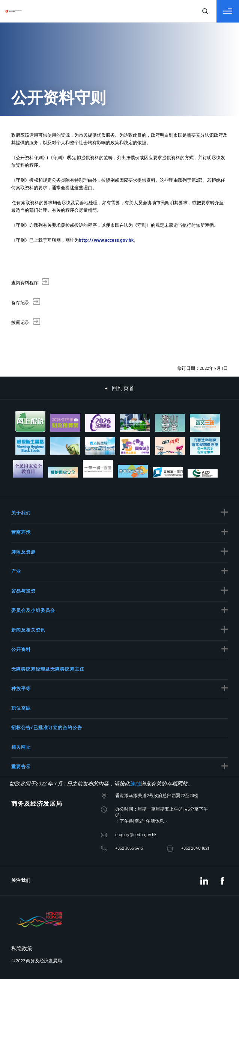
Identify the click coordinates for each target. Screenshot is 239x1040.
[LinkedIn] (204, 801)
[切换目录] (227, 11)
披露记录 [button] (20, 322)
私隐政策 (21, 868)
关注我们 (21, 800)
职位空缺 (21, 628)
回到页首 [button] (123, 388)
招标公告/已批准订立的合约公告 (46, 647)
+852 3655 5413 (129, 768)
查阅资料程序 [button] (24, 282)
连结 (135, 704)
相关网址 (21, 667)
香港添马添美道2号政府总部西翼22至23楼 (156, 715)
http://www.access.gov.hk (106, 240)
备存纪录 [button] (20, 302)
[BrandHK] (39, 850)
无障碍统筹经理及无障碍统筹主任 (47, 589)
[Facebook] (222, 801)
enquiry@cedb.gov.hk (135, 754)
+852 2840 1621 (195, 768)
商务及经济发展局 (36, 723)
